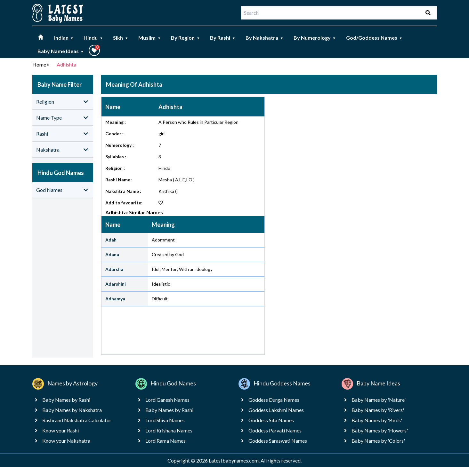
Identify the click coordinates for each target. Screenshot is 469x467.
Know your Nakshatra (66, 441)
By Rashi (222, 38)
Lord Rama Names (165, 441)
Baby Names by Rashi (66, 400)
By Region (185, 38)
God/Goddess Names (374, 38)
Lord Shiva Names (165, 420)
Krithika (166, 191)
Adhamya (115, 298)
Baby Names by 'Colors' (378, 441)
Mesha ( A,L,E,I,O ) (176, 179)
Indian (64, 38)
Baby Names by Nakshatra (72, 410)
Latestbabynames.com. (235, 460)
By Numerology (315, 38)
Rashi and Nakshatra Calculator (76, 420)
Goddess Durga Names (273, 400)
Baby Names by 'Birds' (377, 420)
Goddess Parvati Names (275, 430)
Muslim (149, 38)
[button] (94, 50)
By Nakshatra (264, 38)
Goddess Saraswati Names (277, 441)
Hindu (93, 38)
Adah (111, 239)
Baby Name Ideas (60, 51)
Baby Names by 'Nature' (379, 400)
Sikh (120, 38)
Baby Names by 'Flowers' (380, 430)
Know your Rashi (60, 430)
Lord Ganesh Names (167, 400)
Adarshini (115, 284)
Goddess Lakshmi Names (276, 410)
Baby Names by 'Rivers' (378, 410)
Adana (112, 254)
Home (39, 64)
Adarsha (114, 269)
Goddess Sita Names (271, 420)
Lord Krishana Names (168, 430)
